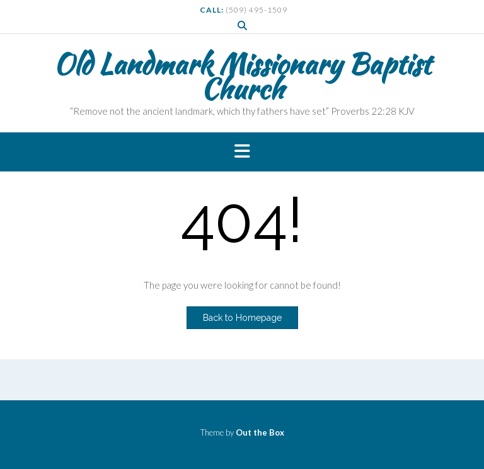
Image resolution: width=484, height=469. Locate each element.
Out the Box (260, 432)
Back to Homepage (242, 318)
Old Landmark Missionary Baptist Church (242, 76)
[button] (242, 151)
